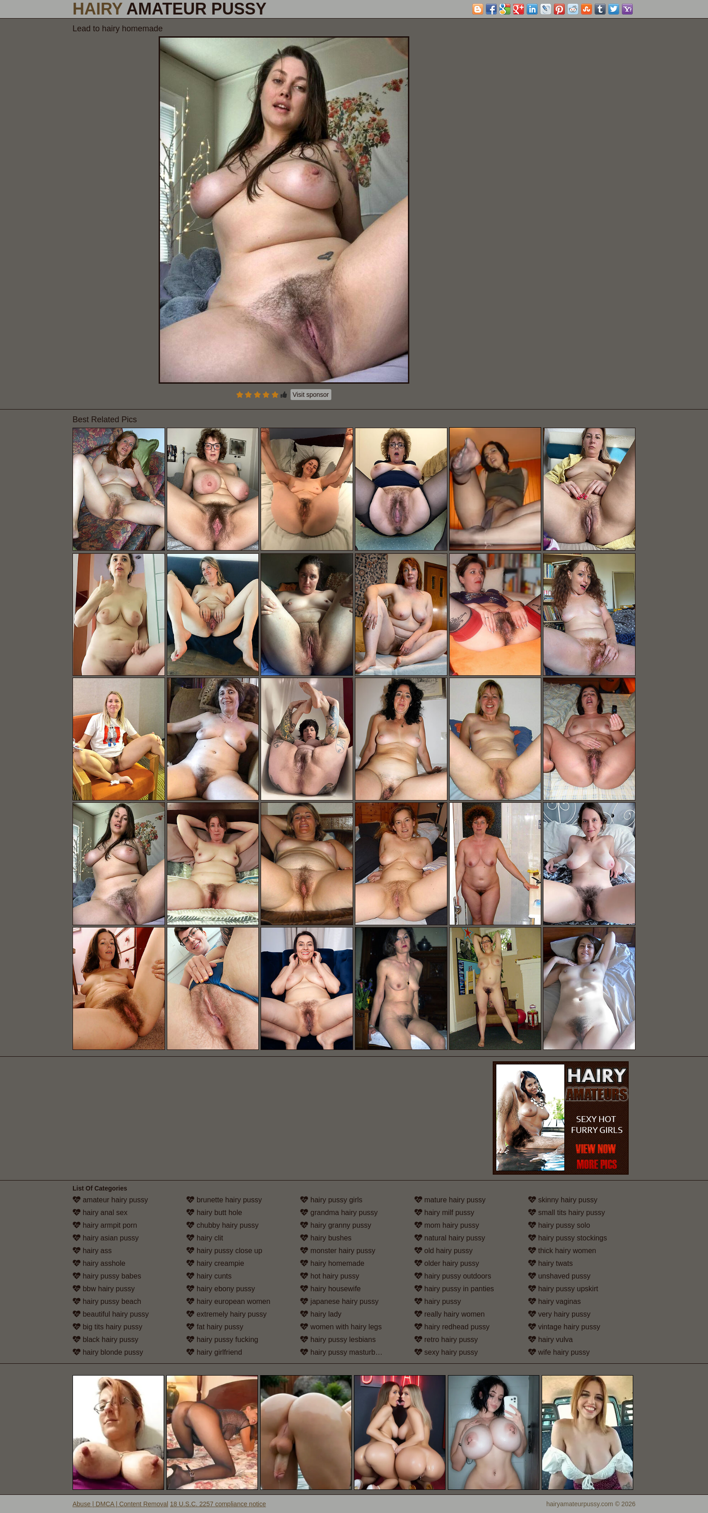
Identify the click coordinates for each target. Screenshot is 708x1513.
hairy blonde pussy (108, 1352)
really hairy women (449, 1314)
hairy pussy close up (224, 1250)
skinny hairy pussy (562, 1200)
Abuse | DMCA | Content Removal (120, 1504)
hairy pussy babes (107, 1276)
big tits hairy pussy (107, 1327)
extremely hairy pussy (226, 1314)
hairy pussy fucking (222, 1339)
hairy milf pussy (444, 1212)
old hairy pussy (443, 1250)
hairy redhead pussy (452, 1327)
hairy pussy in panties (454, 1289)
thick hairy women (562, 1250)
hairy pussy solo (559, 1225)
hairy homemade (332, 1263)
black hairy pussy (105, 1339)
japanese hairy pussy (339, 1301)
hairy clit (204, 1238)
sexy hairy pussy (446, 1352)
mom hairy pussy (446, 1225)
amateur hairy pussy (110, 1200)
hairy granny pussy (335, 1225)
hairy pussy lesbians (338, 1339)
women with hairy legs (341, 1327)
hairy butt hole (214, 1212)
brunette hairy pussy (224, 1200)
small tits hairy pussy (566, 1212)
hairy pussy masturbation (345, 1352)
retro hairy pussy (446, 1339)
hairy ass (92, 1250)
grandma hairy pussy (339, 1212)
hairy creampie (215, 1263)
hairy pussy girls (331, 1200)
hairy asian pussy (106, 1238)
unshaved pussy (559, 1276)
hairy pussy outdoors (452, 1276)
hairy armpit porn (105, 1225)
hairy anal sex (100, 1212)
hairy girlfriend (214, 1352)
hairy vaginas (554, 1301)
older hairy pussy (446, 1263)
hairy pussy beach (107, 1301)
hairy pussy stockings (567, 1238)
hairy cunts (209, 1276)
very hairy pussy (559, 1314)
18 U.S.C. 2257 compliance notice (218, 1504)
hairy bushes (325, 1238)
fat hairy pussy (214, 1327)
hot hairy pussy (329, 1276)
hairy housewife (330, 1289)
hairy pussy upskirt (563, 1289)
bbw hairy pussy (104, 1289)
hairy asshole (99, 1263)
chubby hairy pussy (222, 1225)
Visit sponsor (311, 394)
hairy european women (228, 1301)
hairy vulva (550, 1339)
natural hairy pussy (449, 1238)
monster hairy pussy (337, 1250)
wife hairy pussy (559, 1352)
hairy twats (550, 1263)
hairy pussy (437, 1301)
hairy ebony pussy (220, 1289)
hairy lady (320, 1314)
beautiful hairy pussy (111, 1314)
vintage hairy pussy (564, 1327)
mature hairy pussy (450, 1200)
